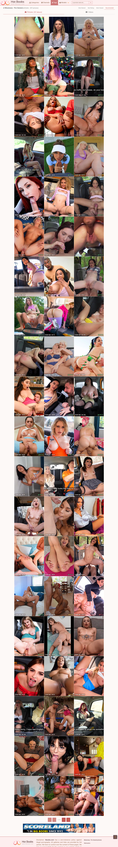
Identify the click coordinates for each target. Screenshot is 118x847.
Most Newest (82, 8)
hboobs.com (49, 840)
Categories (34, 2)
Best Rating (91, 8)
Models (62, 2)
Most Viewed (99, 8)
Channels (45, 2)
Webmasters (87, 843)
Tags (54, 2)
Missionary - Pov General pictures (93, 840)
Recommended (110, 8)
